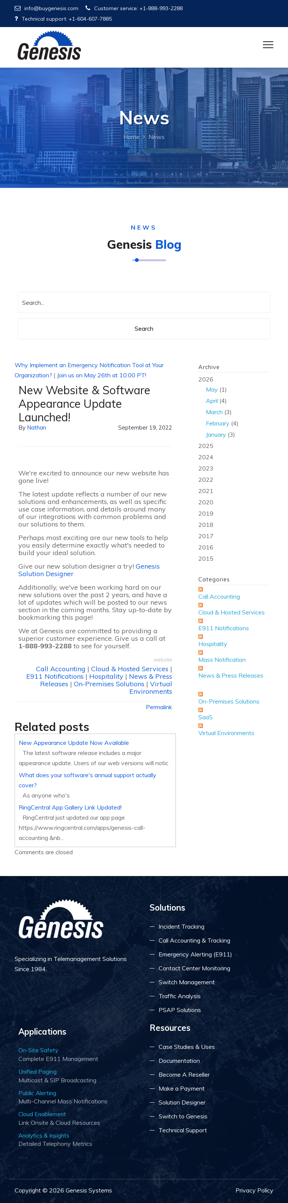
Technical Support (183, 1130)
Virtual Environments (150, 687)
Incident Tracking (181, 926)
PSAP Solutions (180, 1010)
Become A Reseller (184, 1074)
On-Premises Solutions (109, 683)
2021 (205, 491)
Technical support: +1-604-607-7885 (63, 18)
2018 (205, 524)
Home (131, 137)
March (214, 412)
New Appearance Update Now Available (74, 742)
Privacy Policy (254, 1190)
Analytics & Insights (43, 1135)
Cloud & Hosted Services (129, 668)
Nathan (36, 427)
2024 (205, 457)
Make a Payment (182, 1088)
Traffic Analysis (180, 996)
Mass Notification (222, 659)
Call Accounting (61, 668)
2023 (205, 468)
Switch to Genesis (183, 1116)
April (212, 400)
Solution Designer (182, 1102)
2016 (205, 547)
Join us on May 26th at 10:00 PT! (101, 375)
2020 (205, 502)
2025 (205, 445)
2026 (234, 407)
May (212, 389)
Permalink (159, 707)
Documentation (179, 1060)
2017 (205, 536)
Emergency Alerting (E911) (195, 954)
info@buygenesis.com (46, 8)
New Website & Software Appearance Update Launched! (84, 403)
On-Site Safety (38, 1050)
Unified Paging (37, 1071)
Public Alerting (37, 1093)
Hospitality (106, 676)
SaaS (205, 717)
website (163, 660)
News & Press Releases (230, 675)
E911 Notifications (55, 676)
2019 (205, 513)
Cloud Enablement (42, 1114)
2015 (205, 558)
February (218, 423)
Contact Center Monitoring (194, 968)
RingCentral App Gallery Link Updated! (70, 807)
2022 (205, 479)
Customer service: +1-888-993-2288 (134, 8)
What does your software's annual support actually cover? (87, 780)
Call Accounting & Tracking (194, 940)
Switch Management (187, 982)
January (216, 434)
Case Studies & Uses (187, 1046)
